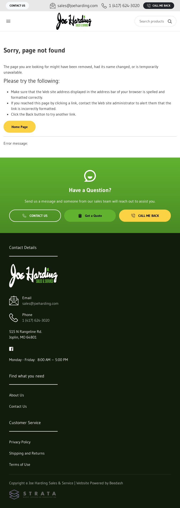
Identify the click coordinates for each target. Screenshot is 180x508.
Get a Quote (90, 216)
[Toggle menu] (8, 21)
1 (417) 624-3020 (35, 320)
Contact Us (17, 5)
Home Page (19, 127)
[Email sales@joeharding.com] (74, 6)
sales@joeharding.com (40, 303)
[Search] (155, 21)
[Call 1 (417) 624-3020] (120, 6)
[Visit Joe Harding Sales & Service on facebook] (11, 348)
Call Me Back (158, 6)
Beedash (116, 483)
